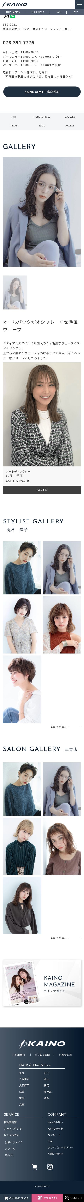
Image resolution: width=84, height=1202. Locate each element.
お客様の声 (65, 1055)
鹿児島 (48, 1091)
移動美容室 (10, 1122)
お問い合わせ (55, 1154)
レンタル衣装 (11, 1135)
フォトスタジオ (13, 1128)
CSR (50, 1141)
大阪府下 (24, 1085)
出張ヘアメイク (14, 1142)
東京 (21, 1073)
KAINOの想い (55, 1122)
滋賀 (21, 1091)
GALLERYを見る (16, 481)
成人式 (9, 1155)
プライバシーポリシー (61, 1147)
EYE (76, 12)
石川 (46, 1073)
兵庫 (21, 1104)
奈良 (21, 1098)
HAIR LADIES (13, 12)
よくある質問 (42, 1055)
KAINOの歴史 (55, 1128)
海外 (46, 1098)
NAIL (59, 12)
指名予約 (42, 490)
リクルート (54, 1135)
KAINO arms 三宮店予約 (42, 91)
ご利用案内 (18, 1055)
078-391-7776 (18, 42)
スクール (10, 1148)
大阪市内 (24, 1079)
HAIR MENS (38, 12)
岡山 (46, 1079)
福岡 (46, 1085)
